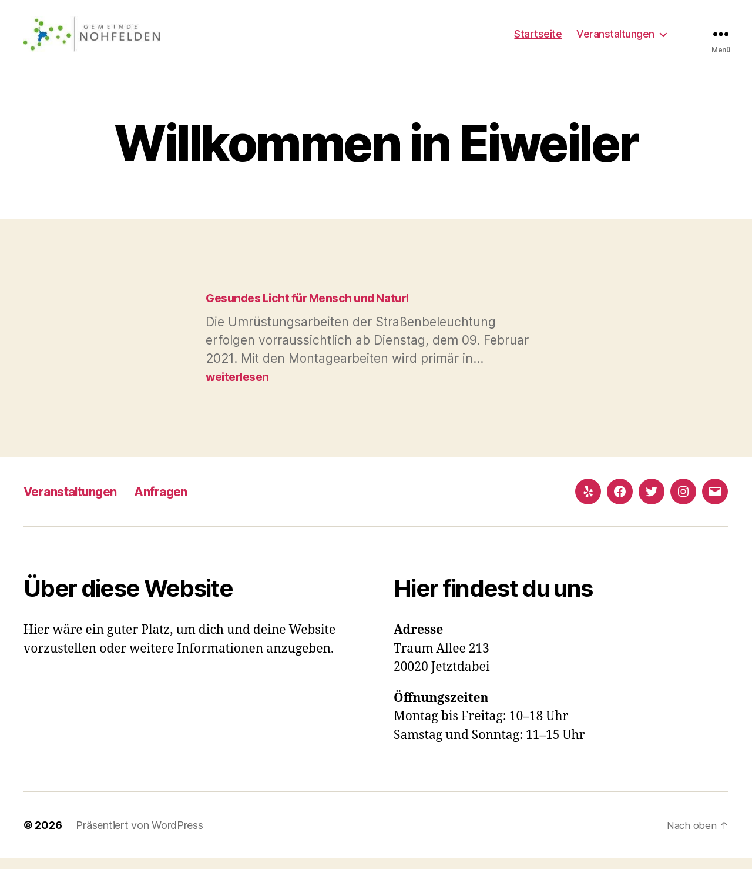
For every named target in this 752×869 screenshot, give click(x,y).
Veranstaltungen (615, 39)
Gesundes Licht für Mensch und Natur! (316, 308)
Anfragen (181, 501)
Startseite (538, 39)
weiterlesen (240, 387)
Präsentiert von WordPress (139, 836)
